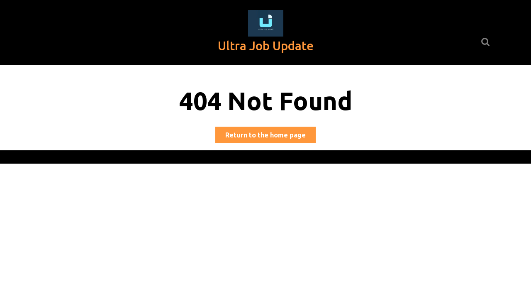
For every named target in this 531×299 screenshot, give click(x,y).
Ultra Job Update (266, 46)
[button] (265, 23)
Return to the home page (270, 136)
